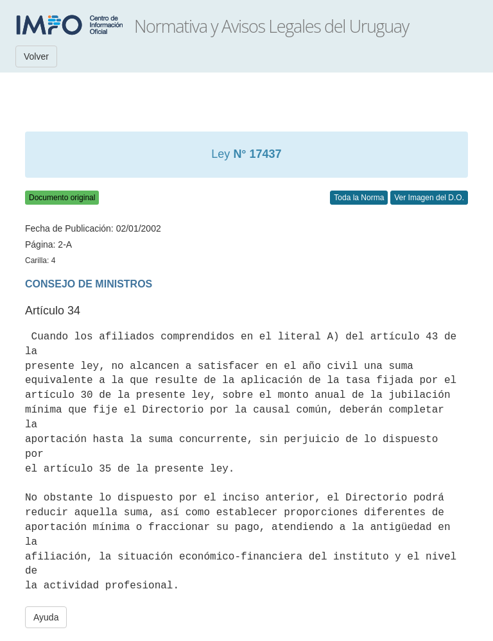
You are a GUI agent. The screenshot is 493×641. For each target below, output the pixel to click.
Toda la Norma (359, 197)
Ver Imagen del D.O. (429, 197)
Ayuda (45, 617)
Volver (36, 56)
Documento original (62, 197)
